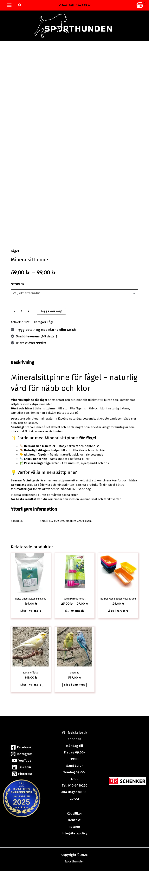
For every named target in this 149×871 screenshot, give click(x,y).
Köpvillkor (74, 813)
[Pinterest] (22, 773)
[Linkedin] (22, 767)
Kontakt (74, 820)
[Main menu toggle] (9, 5)
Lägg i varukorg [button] (30, 614)
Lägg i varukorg (51, 314)
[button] (20, 5)
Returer (74, 827)
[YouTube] (21, 760)
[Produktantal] (21, 314)
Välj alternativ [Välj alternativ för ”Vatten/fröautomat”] (74, 614)
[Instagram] (21, 754)
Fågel (15, 254)
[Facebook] (21, 747)
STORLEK (17, 287)
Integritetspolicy (74, 833)
